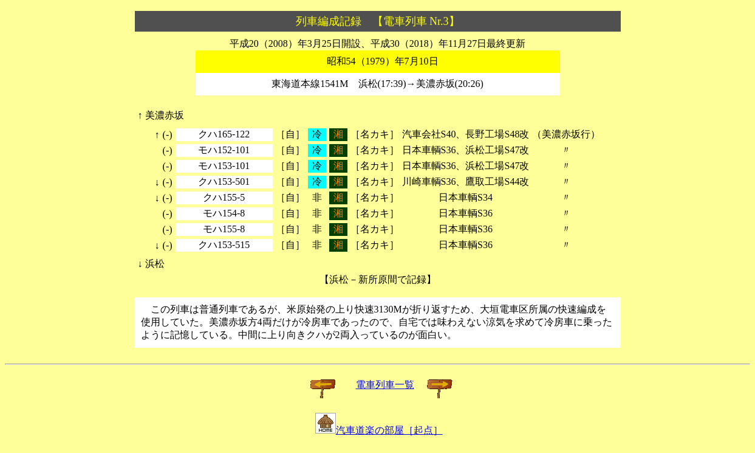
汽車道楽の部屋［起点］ (379, 430)
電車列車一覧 (385, 384)
